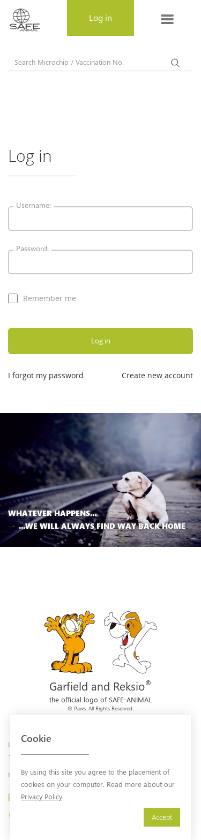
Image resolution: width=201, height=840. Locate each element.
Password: (32, 248)
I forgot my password (46, 375)
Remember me (42, 298)
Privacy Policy (41, 796)
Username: (33, 205)
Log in (100, 341)
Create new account (157, 375)
